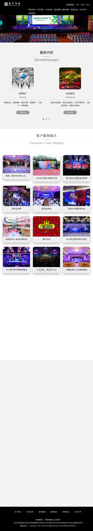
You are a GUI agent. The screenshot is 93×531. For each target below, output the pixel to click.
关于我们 (40, 10)
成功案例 (57, 10)
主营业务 (49, 10)
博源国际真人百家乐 (52, 520)
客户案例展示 (46, 132)
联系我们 (32, 13)
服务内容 (46, 57)
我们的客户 (46, 279)
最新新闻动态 (46, 364)
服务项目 (66, 10)
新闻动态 (74, 10)
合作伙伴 (83, 10)
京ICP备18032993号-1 (68, 526)
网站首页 (32, 10)
